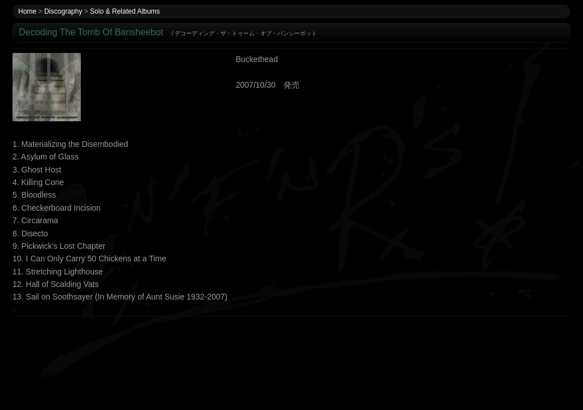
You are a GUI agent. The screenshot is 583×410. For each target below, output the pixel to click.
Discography (63, 11)
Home (27, 11)
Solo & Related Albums (125, 11)
